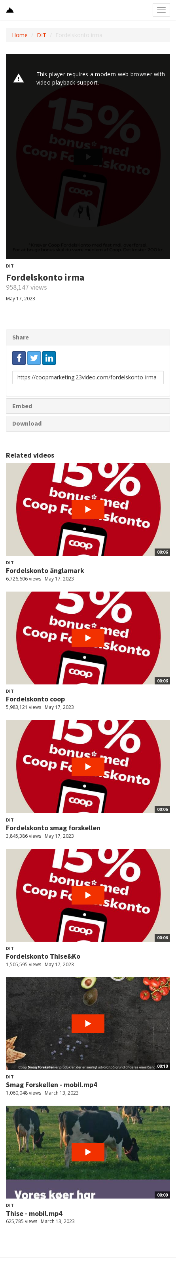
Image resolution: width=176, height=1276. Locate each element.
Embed (22, 406)
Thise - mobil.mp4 (34, 1213)
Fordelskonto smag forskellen (53, 827)
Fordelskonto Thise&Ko (43, 956)
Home (20, 35)
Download (27, 423)
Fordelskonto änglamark (45, 570)
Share (20, 337)
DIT (41, 35)
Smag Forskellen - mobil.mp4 (51, 1084)
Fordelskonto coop (35, 698)
